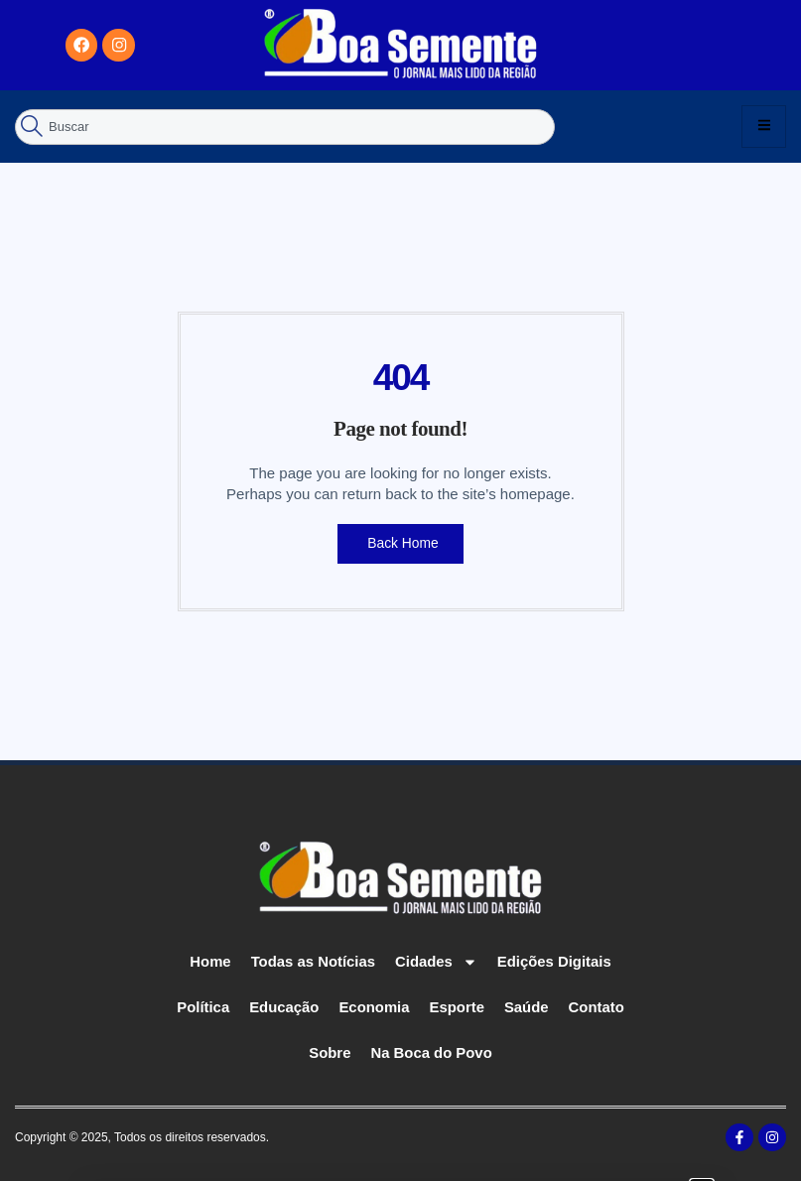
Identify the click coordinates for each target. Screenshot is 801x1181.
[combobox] (285, 126)
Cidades (436, 961)
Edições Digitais (554, 961)
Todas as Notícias (312, 961)
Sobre (330, 1052)
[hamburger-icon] (763, 126)
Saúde (527, 1006)
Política (202, 1006)
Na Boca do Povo (431, 1052)
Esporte (457, 1006)
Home (209, 961)
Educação (283, 1006)
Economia (374, 1006)
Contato (598, 1006)
